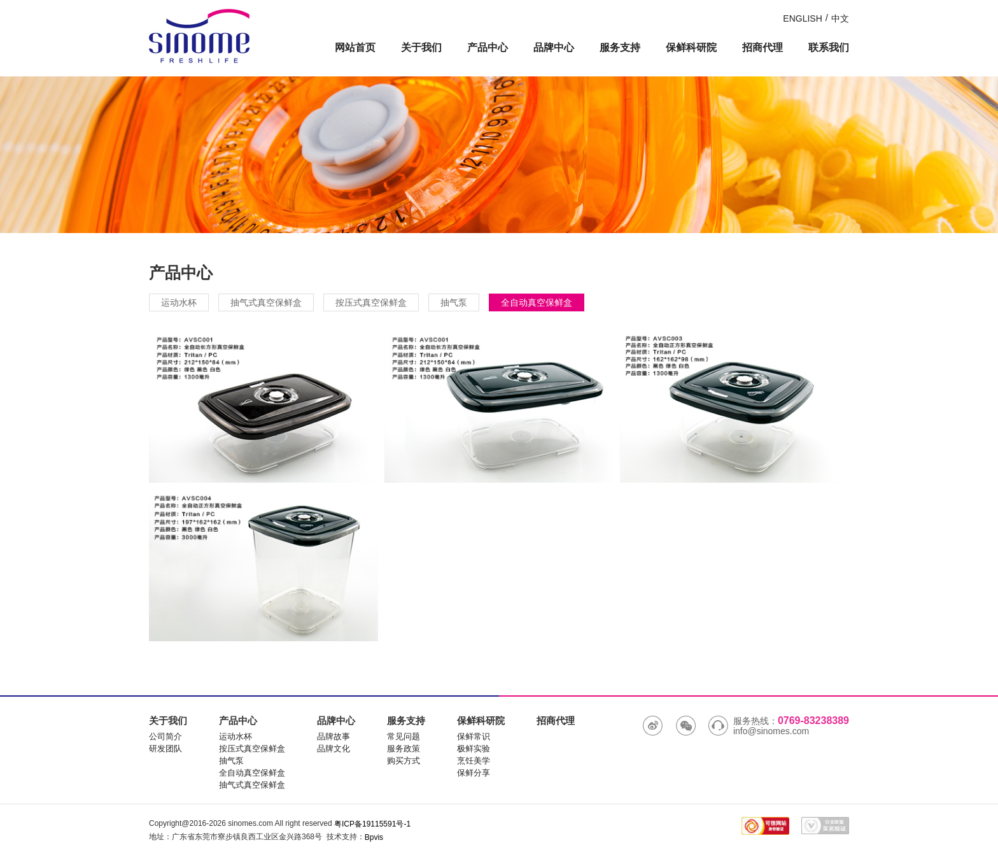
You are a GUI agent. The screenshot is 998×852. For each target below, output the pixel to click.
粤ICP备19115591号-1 (372, 824)
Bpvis (374, 837)
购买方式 (403, 760)
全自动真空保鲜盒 (536, 302)
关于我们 (421, 47)
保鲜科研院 (691, 47)
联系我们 (828, 47)
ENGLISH (802, 18)
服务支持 (620, 47)
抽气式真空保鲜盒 (266, 302)
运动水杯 (179, 302)
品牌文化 (333, 748)
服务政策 (403, 748)
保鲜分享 (473, 772)
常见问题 (403, 736)
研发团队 (165, 748)
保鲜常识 (473, 736)
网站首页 (355, 47)
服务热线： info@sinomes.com (778, 725)
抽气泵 (453, 302)
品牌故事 (333, 736)
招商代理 (762, 47)
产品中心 (487, 47)
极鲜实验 (473, 748)
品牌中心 (553, 47)
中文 (840, 18)
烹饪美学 (473, 760)
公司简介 (165, 736)
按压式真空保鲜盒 (371, 302)
